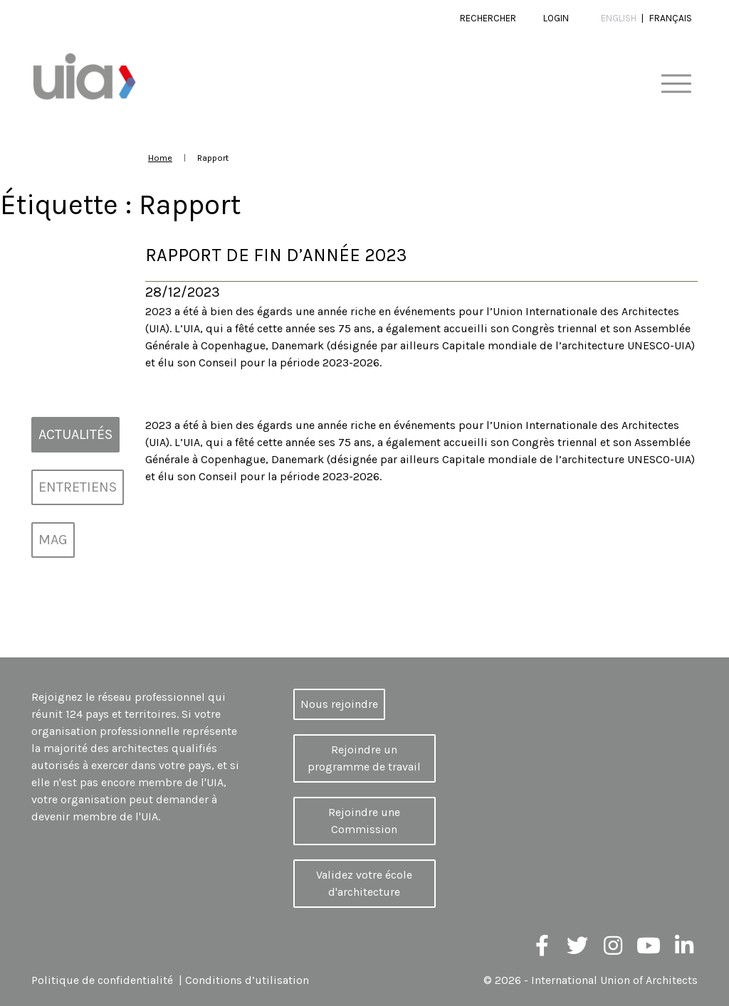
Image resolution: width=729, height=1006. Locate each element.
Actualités (75, 434)
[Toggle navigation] (676, 84)
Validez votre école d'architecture (364, 883)
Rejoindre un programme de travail (364, 758)
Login (556, 18)
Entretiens (77, 487)
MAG (53, 539)
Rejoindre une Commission (364, 820)
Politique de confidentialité (102, 980)
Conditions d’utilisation (247, 980)
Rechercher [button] (488, 18)
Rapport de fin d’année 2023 (276, 255)
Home (160, 157)
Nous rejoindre (339, 704)
